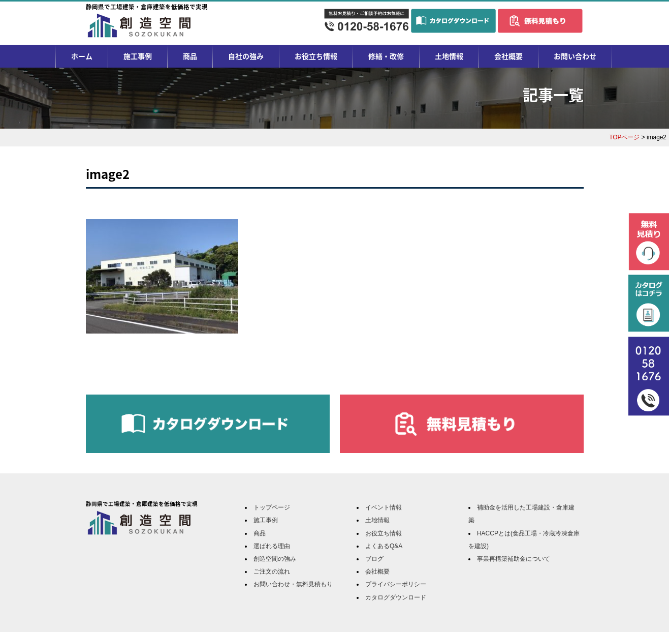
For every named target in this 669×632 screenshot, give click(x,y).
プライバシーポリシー (395, 584)
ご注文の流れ (271, 571)
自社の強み (246, 56)
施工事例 (137, 56)
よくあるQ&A (383, 546)
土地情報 (449, 56)
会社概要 (508, 56)
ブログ (374, 558)
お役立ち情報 (316, 56)
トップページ (271, 507)
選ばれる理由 (271, 546)
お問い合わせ (575, 56)
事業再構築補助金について (513, 558)
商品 (190, 56)
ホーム (81, 56)
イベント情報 (383, 507)
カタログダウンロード (395, 597)
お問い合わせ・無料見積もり (293, 584)
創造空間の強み (274, 558)
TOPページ (624, 137)
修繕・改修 (386, 56)
